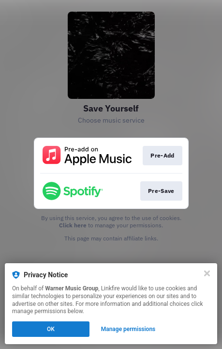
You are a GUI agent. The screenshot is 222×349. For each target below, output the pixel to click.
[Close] (207, 273)
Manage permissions (128, 329)
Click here (73, 225)
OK (51, 329)
